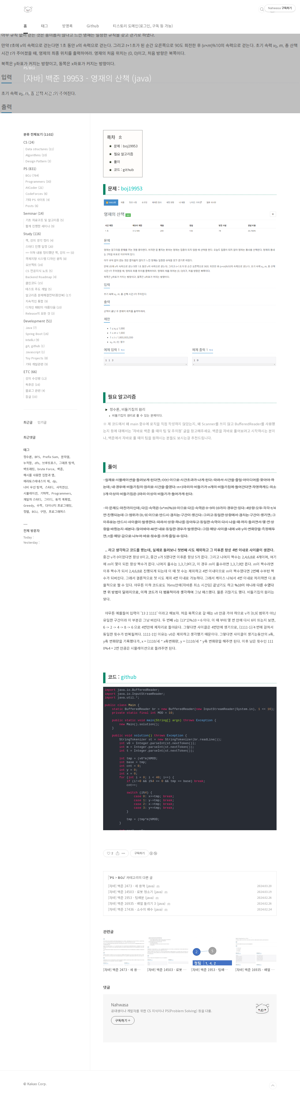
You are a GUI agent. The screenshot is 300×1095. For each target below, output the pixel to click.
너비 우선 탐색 (32, 487)
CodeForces (36, 193)
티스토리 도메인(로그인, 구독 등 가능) (143, 26)
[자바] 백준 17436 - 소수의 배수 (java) (135, 909)
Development (37, 321)
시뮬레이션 (30, 493)
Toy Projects (37, 358)
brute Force (46, 469)
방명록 (67, 26)
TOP (273, 1085)
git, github (35, 346)
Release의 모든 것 (40, 313)
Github (93, 26)
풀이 (117, 161)
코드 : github (124, 169)
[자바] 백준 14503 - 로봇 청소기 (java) (135, 891)
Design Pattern (38, 161)
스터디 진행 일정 (39, 246)
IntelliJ (32, 340)
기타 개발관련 (37, 364)
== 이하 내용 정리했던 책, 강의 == (50, 252)
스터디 (49, 487)
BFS (37, 457)
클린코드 (34, 283)
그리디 (48, 499)
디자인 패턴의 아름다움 (44, 307)
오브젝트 (34, 264)
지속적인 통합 (37, 301)
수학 (39, 505)
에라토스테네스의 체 (36, 481)
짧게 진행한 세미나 (40, 226)
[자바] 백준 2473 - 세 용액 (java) (131, 886)
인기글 (42, 422)
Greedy (28, 505)
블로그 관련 (35, 390)
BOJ (121, 877)
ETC (30, 371)
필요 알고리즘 (123, 153)
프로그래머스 (57, 511)
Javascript (35, 352)
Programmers (38, 181)
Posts (32, 206)
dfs (37, 463)
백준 (60, 469)
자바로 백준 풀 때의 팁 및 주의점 (157, 430)
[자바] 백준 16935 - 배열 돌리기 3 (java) (136, 903)
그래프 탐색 (66, 463)
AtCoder (34, 187)
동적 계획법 (62, 499)
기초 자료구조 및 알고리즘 (45, 220)
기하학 (44, 493)
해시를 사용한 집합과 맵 (38, 475)
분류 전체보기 (38, 134)
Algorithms (36, 155)
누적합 (27, 463)
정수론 (27, 457)
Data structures (40, 149)
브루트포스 (49, 463)
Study (32, 233)
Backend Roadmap (41, 277)
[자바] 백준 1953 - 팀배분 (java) (131, 897)
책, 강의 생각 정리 (39, 240)
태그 (44, 26)
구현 (43, 511)
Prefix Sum (50, 457)
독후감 (33, 384)
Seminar (33, 213)
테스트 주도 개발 (39, 289)
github (128, 676)
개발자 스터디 (32, 499)
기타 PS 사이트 (38, 199)
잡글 (31, 396)
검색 (262, 9)
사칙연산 (62, 487)
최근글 (28, 422)
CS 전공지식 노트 (39, 271)
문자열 (65, 457)
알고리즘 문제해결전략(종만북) (48, 295)
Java (31, 327)
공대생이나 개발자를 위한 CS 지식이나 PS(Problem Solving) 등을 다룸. (161, 1010)
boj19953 (131, 188)
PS (112, 877)
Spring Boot (37, 333)
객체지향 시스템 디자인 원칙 (46, 258)
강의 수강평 (36, 378)
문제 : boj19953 (126, 145)
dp (54, 481)
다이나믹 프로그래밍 (58, 505)
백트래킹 (29, 469)
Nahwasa (119, 1004)
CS (28, 142)
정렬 (26, 511)
